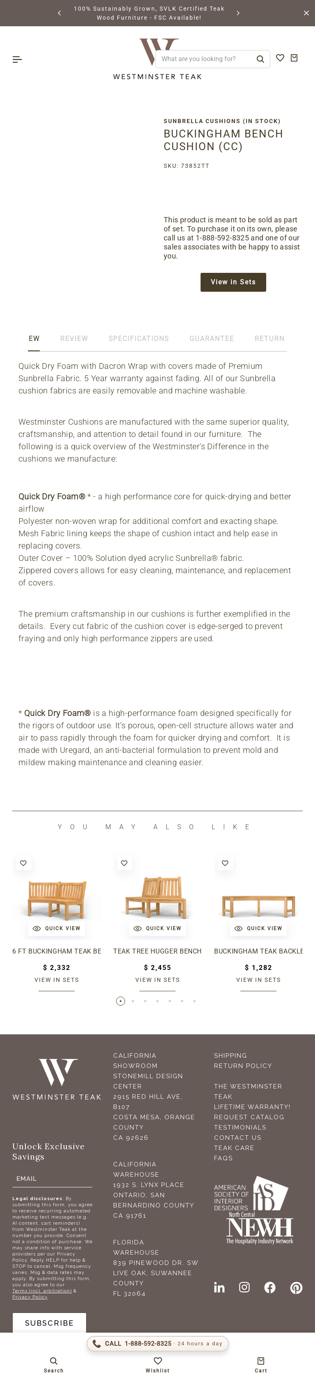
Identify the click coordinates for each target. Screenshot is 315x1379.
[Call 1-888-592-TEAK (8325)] (158, 1344)
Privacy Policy (30, 1297)
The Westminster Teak (248, 1091)
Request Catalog (249, 1117)
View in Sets (233, 282)
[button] (60, 13)
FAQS (223, 1158)
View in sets (56, 980)
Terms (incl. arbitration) (42, 1291)
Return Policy (243, 1066)
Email (26, 1178)
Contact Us (238, 1137)
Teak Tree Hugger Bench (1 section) (157, 951)
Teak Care (234, 1148)
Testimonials (240, 1127)
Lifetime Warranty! (252, 1107)
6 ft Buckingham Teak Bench (56, 951)
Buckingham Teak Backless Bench (258, 951)
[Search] (260, 59)
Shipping (230, 1055)
